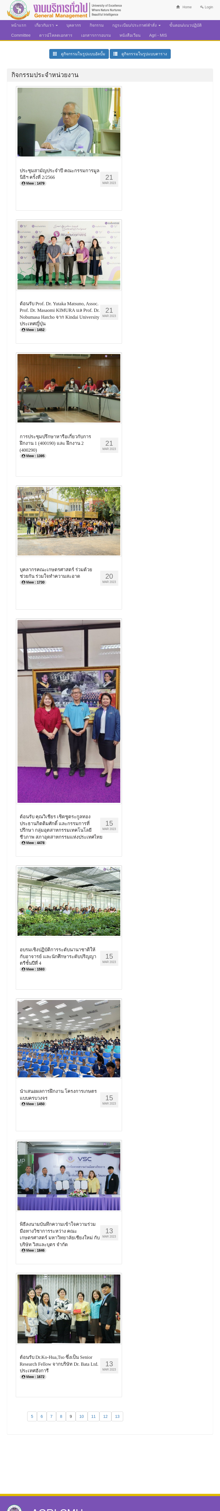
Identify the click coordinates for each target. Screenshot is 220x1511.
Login (206, 7)
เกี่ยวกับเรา (46, 25)
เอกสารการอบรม (96, 35)
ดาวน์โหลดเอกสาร (55, 35)
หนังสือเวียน (130, 35)
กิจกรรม (97, 25)
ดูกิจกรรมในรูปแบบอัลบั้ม (79, 54)
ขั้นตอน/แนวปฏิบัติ (185, 25)
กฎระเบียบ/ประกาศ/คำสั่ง (136, 25)
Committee (21, 35)
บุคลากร (73, 25)
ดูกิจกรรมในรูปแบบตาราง (140, 54)
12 (105, 1416)
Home (184, 7)
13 (117, 1416)
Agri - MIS (158, 35)
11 (93, 1416)
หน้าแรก (18, 25)
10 (81, 1416)
